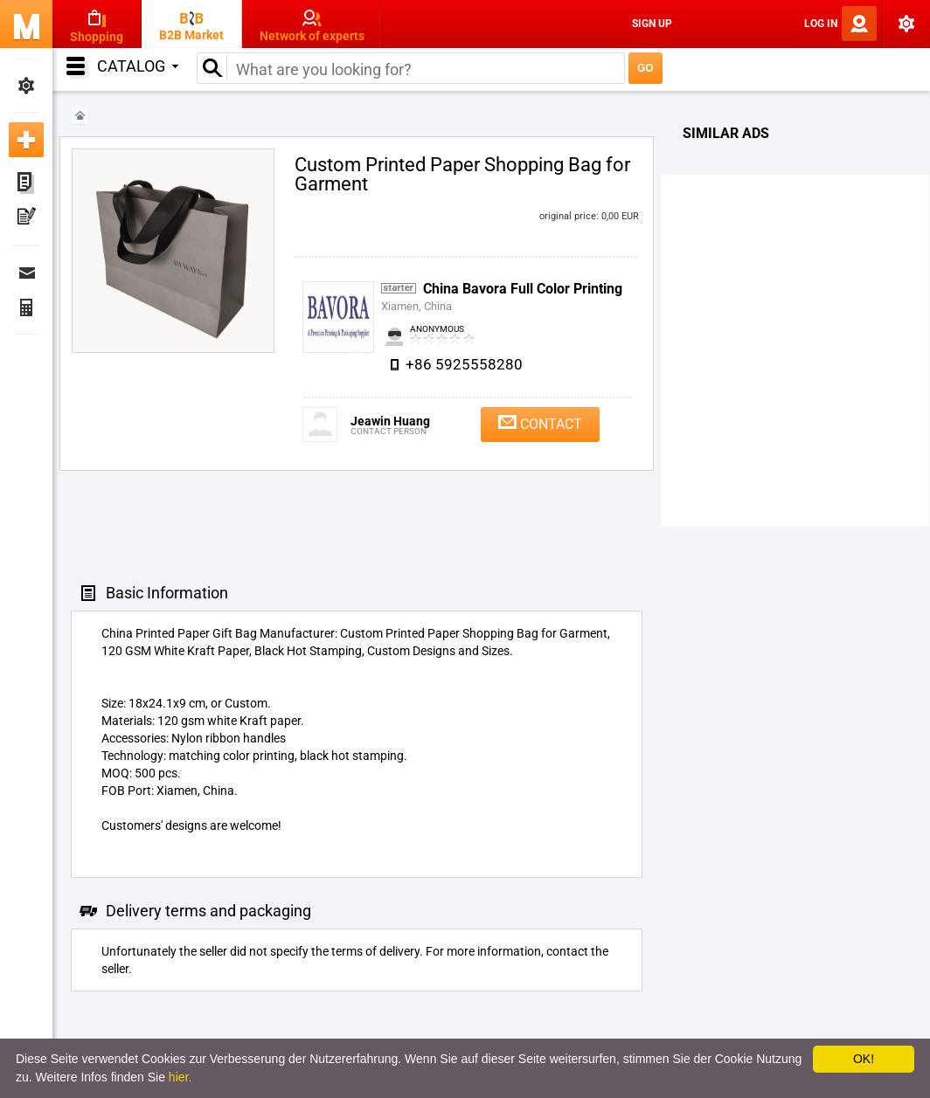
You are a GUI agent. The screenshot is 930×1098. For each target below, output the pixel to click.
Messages (26, 272)
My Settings (26, 85)
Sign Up (652, 23)
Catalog (137, 66)
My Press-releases (26, 218)
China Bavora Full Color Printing (522, 288)
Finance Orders (26, 307)
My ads (26, 183)
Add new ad (26, 139)
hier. (180, 1077)
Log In (820, 23)
